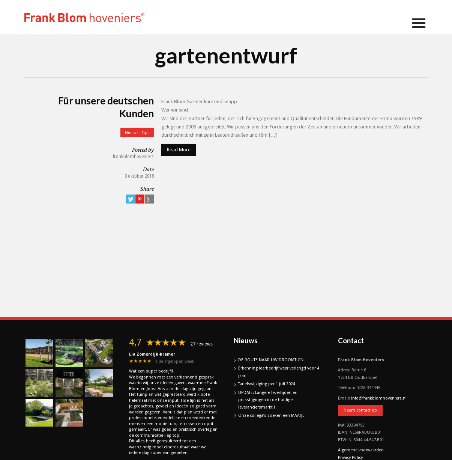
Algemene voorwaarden (361, 450)
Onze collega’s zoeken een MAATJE (271, 415)
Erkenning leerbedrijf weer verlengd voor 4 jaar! (278, 372)
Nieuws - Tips (137, 132)
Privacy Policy (350, 457)
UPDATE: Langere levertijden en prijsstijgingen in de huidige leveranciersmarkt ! (267, 400)
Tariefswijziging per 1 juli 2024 (266, 384)
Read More (179, 149)
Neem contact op (360, 410)
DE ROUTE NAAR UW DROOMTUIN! (271, 359)
